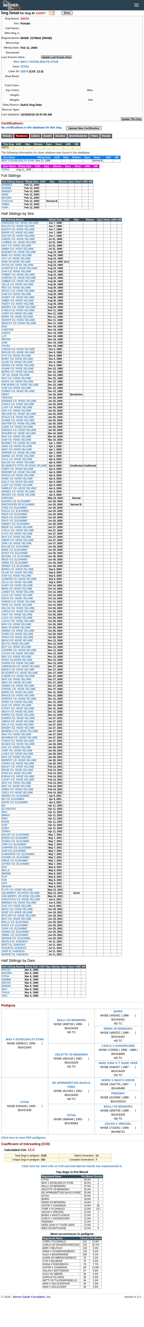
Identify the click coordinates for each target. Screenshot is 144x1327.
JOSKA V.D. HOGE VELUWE (18, 404)
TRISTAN (7, 397)
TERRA (6, 831)
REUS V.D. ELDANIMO (14, 514)
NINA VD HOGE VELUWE (16, 627)
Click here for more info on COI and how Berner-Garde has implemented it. (72, 1166)
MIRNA (6, 815)
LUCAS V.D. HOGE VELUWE (18, 653)
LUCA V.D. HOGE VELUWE (17, 533)
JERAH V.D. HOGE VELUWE (18, 721)
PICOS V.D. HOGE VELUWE (17, 265)
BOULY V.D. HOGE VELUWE (18, 766)
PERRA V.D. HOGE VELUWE (18, 715)
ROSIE (5, 821)
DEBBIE (6, 979)
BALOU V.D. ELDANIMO (15, 834)
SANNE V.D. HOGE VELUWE (18, 420)
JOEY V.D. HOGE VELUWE (17, 614)
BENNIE (6, 873)
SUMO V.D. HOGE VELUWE (17, 634)
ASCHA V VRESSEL (118, 1123)
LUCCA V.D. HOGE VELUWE (18, 621)
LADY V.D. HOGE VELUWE (17, 407)
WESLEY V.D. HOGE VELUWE (19, 323)
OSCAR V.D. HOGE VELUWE (18, 235)
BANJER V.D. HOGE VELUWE (19, 252)
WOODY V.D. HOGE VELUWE (18, 494)
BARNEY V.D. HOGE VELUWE (19, 443)
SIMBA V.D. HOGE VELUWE (18, 248)
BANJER (7, 973)
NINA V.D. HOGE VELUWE (17, 682)
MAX (4, 812)
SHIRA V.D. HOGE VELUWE (17, 789)
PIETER (6, 339)
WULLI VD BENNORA (71, 1020)
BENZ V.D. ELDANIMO (14, 549)
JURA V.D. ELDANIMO (14, 928)
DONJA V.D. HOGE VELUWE (18, 475)
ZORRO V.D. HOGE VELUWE (18, 391)
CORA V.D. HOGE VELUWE (17, 313)
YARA (5, 207)
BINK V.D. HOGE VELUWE (17, 255)
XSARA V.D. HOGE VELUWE (18, 763)
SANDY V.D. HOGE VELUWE (18, 297)
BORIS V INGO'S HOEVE (118, 1080)
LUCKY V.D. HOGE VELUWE (18, 779)
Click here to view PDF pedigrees (23, 1137)
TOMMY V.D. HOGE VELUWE (18, 274)
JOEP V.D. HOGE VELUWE (17, 750)
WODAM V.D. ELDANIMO (16, 938)
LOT (4, 336)
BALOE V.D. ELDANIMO (15, 546)
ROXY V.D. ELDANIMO (15, 520)
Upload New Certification (83, 128)
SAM (4, 342)
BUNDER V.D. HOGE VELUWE (19, 401)
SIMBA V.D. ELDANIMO (15, 935)
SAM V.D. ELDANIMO (14, 851)
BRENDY (7, 191)
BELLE (6, 870)
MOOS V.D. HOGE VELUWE (17, 381)
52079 (24, 71)
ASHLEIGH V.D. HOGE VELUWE (20, 223)
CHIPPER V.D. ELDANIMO (16, 847)
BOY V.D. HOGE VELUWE (16, 647)
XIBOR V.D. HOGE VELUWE (18, 540)
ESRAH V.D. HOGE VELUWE (18, 776)
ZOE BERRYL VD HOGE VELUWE (21, 896)
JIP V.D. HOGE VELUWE (16, 375)
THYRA (6, 346)
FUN (4, 880)
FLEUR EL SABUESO (14, 948)
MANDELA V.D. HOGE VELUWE (20, 731)
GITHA (71, 1115)
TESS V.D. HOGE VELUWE (17, 605)
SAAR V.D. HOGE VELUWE (17, 362)
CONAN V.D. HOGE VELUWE (18, 349)
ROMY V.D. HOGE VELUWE (17, 316)
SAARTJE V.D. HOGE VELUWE (19, 268)
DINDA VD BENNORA (118, 1028)
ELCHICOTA (9, 808)
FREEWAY (118, 1093)
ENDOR (6, 986)
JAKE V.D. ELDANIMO (14, 507)
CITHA (24, 66)
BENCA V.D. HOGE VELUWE (18, 669)
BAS (4, 867)
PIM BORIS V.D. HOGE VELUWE (20, 384)
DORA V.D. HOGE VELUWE (17, 702)
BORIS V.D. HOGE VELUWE (18, 232)
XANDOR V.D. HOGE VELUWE (19, 579)
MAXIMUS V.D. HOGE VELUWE (19, 737)
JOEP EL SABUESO (13, 951)
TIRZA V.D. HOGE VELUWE (17, 792)
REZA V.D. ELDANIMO (14, 517)
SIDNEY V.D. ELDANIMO (16, 524)
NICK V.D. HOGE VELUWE (17, 449)
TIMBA (6, 204)
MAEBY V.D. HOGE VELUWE (18, 728)
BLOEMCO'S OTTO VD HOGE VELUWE (24, 465)
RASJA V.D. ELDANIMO (15, 511)
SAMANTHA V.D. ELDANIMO (18, 854)
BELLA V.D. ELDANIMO (15, 922)
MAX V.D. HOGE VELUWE (16, 245)
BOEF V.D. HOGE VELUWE (17, 912)
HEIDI (5, 194)
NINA (5, 818)
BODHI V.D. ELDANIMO (15, 838)
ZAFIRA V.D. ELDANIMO (15, 863)
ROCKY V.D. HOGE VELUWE (18, 291)
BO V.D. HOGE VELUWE (16, 643)
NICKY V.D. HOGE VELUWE (17, 711)
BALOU (6, 969)
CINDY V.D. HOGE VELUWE (17, 469)
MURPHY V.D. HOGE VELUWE (19, 760)
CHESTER (7, 329)
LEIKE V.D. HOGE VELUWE (17, 426)
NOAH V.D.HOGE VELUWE (17, 660)
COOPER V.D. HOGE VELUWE (19, 650)
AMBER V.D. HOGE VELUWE (18, 281)
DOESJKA (8, 498)
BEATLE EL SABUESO (15, 941)
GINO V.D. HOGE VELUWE (17, 446)
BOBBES (7, 185)
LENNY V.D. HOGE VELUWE (18, 592)
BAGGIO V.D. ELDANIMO (16, 501)
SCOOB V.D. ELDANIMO (16, 857)
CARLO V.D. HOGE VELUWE (18, 310)
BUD (4, 326)
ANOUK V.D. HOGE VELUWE (18, 239)
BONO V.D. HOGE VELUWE (17, 692)
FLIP (4, 876)
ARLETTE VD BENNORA (71, 1054)
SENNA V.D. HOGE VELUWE (18, 365)
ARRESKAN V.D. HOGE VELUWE (21, 666)
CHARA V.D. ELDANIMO (15, 841)
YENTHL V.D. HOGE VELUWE (19, 689)
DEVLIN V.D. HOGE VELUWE (18, 352)
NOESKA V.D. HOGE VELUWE (19, 430)
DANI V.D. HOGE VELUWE (17, 773)
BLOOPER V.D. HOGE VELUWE (20, 672)
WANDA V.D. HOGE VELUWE (18, 491)
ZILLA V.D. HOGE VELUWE (17, 582)
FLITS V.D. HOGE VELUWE (17, 889)
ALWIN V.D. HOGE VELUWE (18, 368)
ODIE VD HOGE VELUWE (16, 261)
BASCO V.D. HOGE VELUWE (18, 229)
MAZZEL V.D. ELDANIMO (16, 556)
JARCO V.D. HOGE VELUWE (18, 611)
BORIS (118, 1011)
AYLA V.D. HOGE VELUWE (17, 459)
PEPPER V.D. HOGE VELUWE (19, 452)
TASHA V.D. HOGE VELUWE (18, 740)
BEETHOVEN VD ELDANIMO (18, 504)
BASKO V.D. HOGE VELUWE (18, 744)
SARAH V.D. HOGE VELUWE (18, 663)
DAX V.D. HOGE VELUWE (16, 747)
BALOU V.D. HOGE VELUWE (18, 226)
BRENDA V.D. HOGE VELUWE (19, 902)
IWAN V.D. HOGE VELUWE (17, 588)
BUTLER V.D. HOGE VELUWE (19, 915)
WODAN (6, 886)
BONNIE (6, 188)
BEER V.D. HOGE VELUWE (17, 527)
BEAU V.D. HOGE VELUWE (17, 640)
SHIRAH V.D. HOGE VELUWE (18, 601)
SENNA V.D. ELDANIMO (15, 931)
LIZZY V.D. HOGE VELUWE (17, 485)
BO (3, 805)
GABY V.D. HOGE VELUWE (17, 585)
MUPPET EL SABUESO (15, 954)
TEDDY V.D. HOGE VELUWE (18, 303)
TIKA (4, 995)
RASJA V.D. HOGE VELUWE (18, 417)
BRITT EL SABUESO (13, 944)
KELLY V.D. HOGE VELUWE (18, 482)
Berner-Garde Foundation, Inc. (32, 1296)
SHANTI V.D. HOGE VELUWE (18, 320)
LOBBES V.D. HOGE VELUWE (19, 242)
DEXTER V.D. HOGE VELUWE (19, 423)
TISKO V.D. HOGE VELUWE (17, 637)
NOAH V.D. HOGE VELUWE (17, 598)
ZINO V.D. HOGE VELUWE (17, 543)
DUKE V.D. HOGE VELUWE (17, 478)
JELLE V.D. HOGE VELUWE (17, 284)
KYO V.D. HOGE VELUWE (16, 355)
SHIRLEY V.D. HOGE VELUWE (19, 488)
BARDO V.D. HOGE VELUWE (18, 718)
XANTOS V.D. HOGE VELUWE (19, 278)
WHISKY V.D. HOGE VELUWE (19, 307)
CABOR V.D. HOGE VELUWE (18, 676)
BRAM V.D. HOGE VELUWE (17, 770)
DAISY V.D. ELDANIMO (15, 553)
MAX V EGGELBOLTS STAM (39, 61)
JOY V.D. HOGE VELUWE (16, 258)
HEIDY (5, 394)
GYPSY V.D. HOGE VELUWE (18, 708)
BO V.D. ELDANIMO (13, 799)
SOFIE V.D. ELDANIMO (15, 802)
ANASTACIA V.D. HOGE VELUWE (21, 899)
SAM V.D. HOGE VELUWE (16, 271)
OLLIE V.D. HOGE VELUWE (17, 572)
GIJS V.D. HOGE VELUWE (16, 705)
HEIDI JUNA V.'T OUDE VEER (118, 1063)
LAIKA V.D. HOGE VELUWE (17, 753)
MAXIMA (7, 197)
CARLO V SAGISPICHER (117, 1045)
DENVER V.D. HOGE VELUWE (19, 472)
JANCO (6, 333)
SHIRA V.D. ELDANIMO (15, 562)
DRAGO (6, 982)
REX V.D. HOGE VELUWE (16, 287)
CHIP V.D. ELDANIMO (14, 844)
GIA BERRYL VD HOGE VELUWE (20, 893)
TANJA (6, 992)
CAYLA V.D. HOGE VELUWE (18, 530)
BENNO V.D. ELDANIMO (15, 796)
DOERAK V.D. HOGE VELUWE (19, 698)
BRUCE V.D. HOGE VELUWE (18, 695)
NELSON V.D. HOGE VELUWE (19, 414)
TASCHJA (7, 201)
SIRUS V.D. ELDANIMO (15, 860)
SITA (4, 883)
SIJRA (5, 828)
